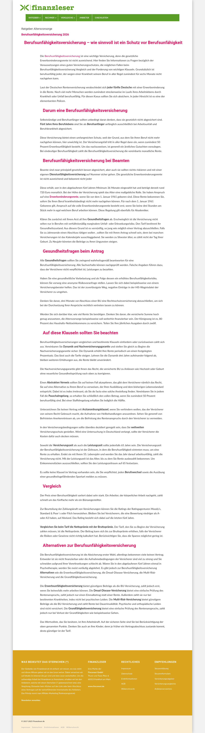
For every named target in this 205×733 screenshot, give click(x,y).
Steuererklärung (162, 668)
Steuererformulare (163, 673)
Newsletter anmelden (30, 700)
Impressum (126, 668)
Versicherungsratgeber (164, 678)
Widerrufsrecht (128, 689)
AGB (123, 683)
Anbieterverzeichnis (163, 689)
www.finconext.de (96, 686)
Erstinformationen (129, 678)
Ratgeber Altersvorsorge (36, 28)
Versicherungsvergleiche (165, 683)
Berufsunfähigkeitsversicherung (62, 56)
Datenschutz (126, 673)
